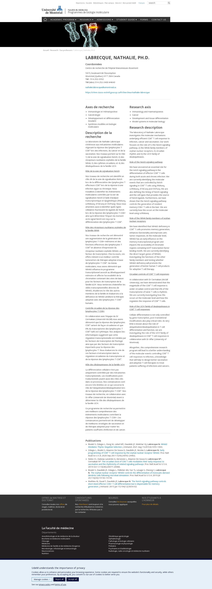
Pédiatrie (112, 546)
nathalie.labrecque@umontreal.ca (101, 87)
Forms (144, 19)
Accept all (72, 579)
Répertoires (80, 3)
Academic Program (62, 19)
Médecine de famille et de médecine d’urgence (61, 546)
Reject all (59, 579)
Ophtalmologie (115, 538)
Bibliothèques (98, 3)
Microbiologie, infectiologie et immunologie (59, 548)
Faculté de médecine (78, 10)
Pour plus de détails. (150, 504)
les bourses (122, 501)
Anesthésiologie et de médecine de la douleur (61, 536)
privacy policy (45, 584)
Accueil (46, 50)
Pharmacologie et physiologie (121, 543)
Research (86, 19)
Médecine (46, 543)
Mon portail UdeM (129, 3)
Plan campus (109, 3)
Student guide (126, 19)
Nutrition (45, 553)
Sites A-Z (118, 3)
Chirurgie (45, 541)
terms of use (60, 584)
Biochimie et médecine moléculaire (56, 538)
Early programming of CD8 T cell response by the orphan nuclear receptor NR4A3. (126, 451)
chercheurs (83, 504)
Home (45, 19)
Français (142, 3)
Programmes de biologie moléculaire (88, 12)
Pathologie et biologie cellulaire (121, 541)
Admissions (104, 19)
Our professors (66, 50)
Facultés (89, 3)
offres (62, 504)
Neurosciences (48, 551)
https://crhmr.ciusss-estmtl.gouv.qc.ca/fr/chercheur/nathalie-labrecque (117, 92)
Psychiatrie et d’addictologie (120, 548)
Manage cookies (42, 579)
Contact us (159, 19)
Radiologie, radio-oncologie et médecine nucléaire (129, 551)
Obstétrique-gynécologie (119, 536)
